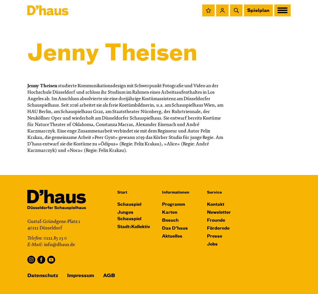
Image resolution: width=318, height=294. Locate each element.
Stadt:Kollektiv (133, 227)
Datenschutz (42, 275)
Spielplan (258, 10)
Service (214, 192)
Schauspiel (129, 205)
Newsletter (219, 212)
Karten (169, 212)
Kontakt (215, 205)
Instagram (31, 260)
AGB (109, 275)
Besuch (170, 220)
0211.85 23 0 (55, 238)
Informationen (175, 192)
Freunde (216, 220)
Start (122, 192)
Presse (214, 236)
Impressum (80, 275)
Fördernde (218, 228)
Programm (173, 205)
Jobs (212, 244)
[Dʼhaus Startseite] (47, 10)
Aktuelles (172, 236)
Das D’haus (175, 228)
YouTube (51, 260)
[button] (208, 10)
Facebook (41, 260)
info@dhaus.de (59, 245)
